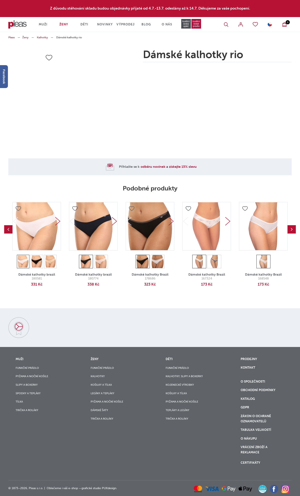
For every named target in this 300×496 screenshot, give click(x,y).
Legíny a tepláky (102, 393)
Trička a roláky (27, 410)
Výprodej (125, 24)
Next (58, 221)
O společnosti (253, 381)
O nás (167, 24)
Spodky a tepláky (28, 393)
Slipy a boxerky (27, 384)
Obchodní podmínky (258, 390)
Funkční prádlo (27, 367)
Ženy (63, 24)
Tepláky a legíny (177, 410)
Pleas (11, 37)
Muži (43, 24)
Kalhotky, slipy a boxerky (184, 376)
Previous (8, 229)
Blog (146, 24)
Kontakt (248, 367)
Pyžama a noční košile (32, 376)
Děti (84, 24)
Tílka (19, 401)
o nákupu (249, 438)
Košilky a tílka (101, 384)
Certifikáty (250, 463)
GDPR (245, 407)
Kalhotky (42, 37)
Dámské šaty (99, 410)
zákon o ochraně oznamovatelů (256, 418)
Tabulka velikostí (256, 430)
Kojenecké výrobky (180, 384)
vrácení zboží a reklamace (254, 449)
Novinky (105, 24)
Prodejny (249, 359)
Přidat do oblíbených (18, 208)
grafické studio (91, 488)
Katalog (248, 399)
